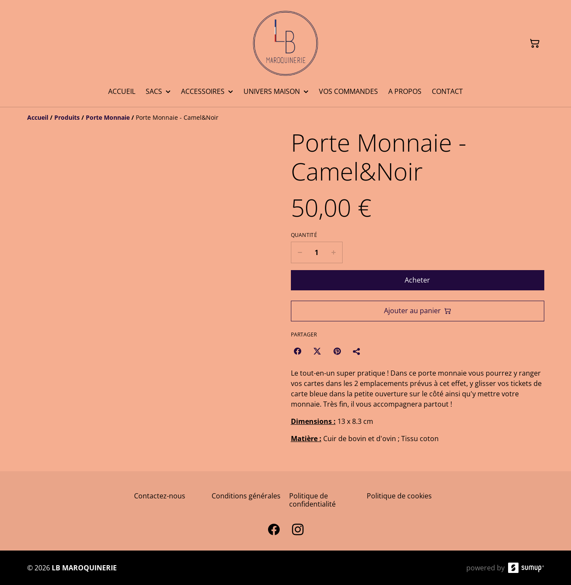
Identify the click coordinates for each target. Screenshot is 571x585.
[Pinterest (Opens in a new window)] (337, 351)
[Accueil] (37, 117)
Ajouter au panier (417, 310)
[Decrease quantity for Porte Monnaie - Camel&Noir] (300, 252)
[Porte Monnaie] (108, 117)
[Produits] (67, 117)
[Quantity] (317, 252)
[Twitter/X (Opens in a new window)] (317, 351)
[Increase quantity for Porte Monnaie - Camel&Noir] (334, 252)
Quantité (304, 235)
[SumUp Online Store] (526, 568)
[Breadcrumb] (285, 117)
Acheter (417, 280)
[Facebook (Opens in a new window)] (297, 351)
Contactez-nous (159, 496)
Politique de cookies (399, 496)
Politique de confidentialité (312, 500)
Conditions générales (246, 496)
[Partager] (356, 351)
